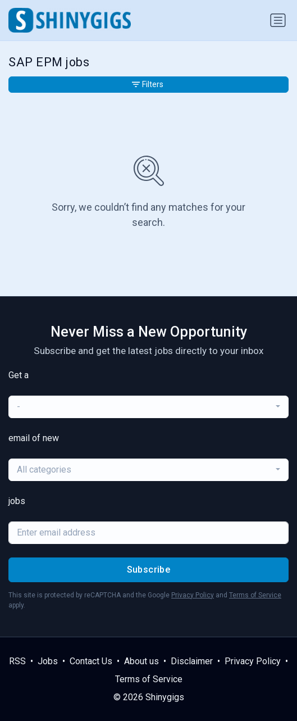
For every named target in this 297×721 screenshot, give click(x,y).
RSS (17, 661)
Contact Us (91, 661)
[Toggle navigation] (278, 20)
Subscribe (149, 569)
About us (141, 661)
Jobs (48, 661)
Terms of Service (255, 595)
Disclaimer (192, 661)
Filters (147, 84)
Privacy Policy (192, 595)
